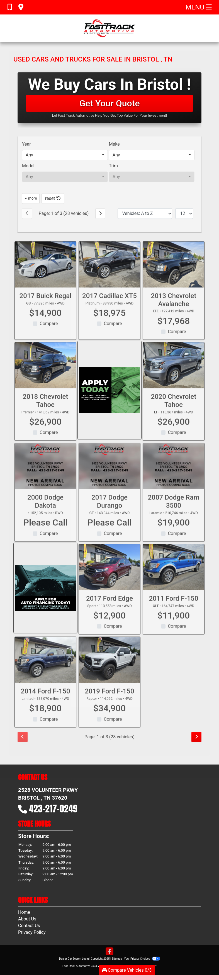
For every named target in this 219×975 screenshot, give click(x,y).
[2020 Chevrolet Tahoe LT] (173, 373)
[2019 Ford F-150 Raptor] (109, 668)
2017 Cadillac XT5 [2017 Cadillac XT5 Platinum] (109, 304)
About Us (27, 919)
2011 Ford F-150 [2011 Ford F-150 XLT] (173, 607)
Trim (113, 165)
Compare (49, 332)
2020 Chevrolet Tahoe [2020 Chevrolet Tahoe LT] (173, 409)
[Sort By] (145, 213)
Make (114, 144)
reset (53, 198)
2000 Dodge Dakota (45, 510)
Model (28, 165)
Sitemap (117, 958)
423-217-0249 (53, 808)
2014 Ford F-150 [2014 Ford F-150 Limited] (45, 699)
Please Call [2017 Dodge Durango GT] (109, 531)
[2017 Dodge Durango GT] (109, 475)
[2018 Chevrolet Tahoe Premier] (45, 373)
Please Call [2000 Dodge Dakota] (45, 531)
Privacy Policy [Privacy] (32, 932)
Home (24, 912)
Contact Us (29, 925)
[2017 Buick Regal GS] (45, 273)
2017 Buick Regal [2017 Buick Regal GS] (46, 304)
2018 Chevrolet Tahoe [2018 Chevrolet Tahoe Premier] (45, 409)
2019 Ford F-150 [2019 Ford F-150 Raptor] (109, 699)
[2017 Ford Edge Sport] (109, 575)
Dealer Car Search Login (74, 958)
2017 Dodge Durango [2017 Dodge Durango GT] (109, 510)
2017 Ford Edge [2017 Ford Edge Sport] (109, 607)
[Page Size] (184, 213)
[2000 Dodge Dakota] (45, 475)
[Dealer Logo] (109, 28)
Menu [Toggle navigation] (199, 7)
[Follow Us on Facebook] (109, 951)
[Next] (100, 213)
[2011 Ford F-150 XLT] (173, 575)
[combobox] (65, 155)
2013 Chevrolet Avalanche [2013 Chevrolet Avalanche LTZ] (173, 308)
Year (26, 144)
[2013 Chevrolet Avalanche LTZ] (173, 273)
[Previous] (27, 213)
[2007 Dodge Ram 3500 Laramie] (173, 475)
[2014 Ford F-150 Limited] (45, 668)
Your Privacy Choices (142, 958)
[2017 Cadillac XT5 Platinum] (109, 273)
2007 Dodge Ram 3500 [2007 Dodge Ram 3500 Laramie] (173, 510)
